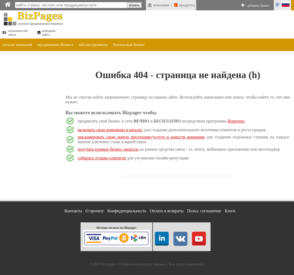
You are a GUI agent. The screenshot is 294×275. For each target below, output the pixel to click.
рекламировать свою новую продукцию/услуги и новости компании (141, 137)
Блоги (230, 211)
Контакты (73, 211)
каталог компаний (17, 45)
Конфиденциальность (126, 211)
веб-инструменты (93, 45)
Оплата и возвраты (167, 211)
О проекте (94, 211)
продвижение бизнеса (55, 45)
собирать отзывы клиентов (102, 158)
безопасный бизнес (129, 45)
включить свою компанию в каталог (110, 130)
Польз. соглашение (204, 211)
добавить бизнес (258, 5)
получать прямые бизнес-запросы (108, 149)
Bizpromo (236, 121)
